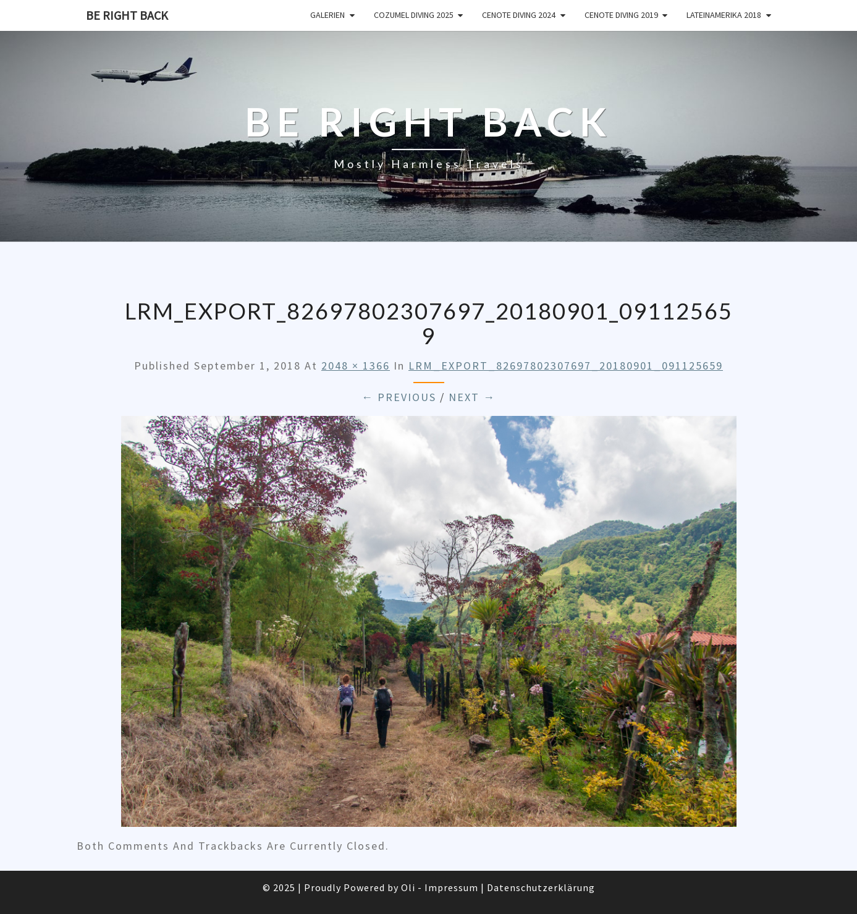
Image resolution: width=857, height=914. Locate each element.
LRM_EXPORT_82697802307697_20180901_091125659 (565, 365)
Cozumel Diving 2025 (414, 14)
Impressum (451, 887)
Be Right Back (127, 15)
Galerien (327, 14)
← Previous (398, 397)
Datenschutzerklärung (541, 887)
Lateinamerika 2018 (723, 14)
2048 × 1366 (355, 365)
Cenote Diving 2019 (621, 14)
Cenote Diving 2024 (518, 14)
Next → (472, 397)
